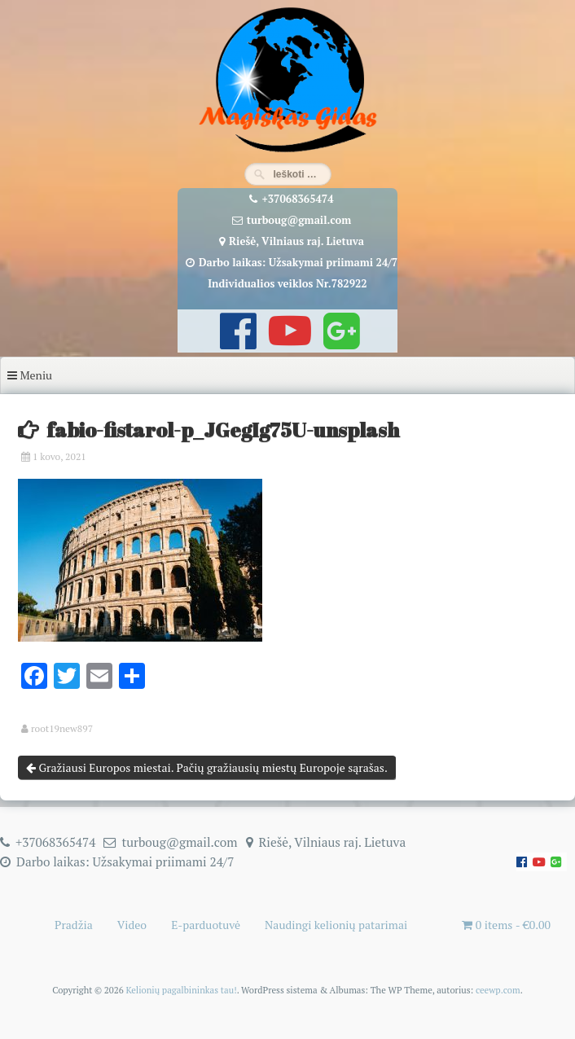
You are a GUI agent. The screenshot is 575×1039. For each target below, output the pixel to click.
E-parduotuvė (205, 924)
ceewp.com (498, 990)
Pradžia (74, 924)
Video (132, 924)
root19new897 (62, 728)
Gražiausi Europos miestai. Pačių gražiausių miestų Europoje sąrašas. (207, 767)
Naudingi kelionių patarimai (336, 924)
